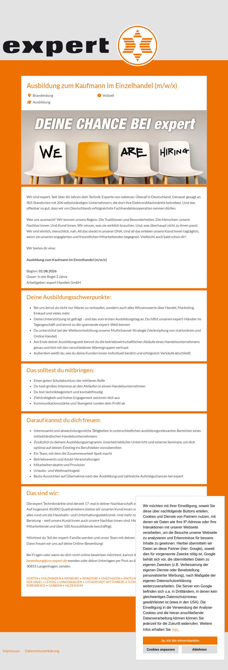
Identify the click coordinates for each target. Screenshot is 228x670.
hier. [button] (175, 629)
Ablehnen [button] (199, 649)
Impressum (11, 651)
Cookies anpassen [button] (161, 649)
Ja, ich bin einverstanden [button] (180, 640)
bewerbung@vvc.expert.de (46, 560)
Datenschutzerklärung (42, 651)
